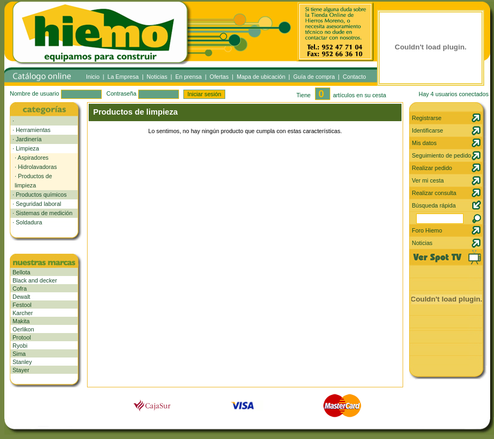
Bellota (21, 272)
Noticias (157, 76)
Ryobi (20, 345)
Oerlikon (23, 329)
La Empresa (123, 76)
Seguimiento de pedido (441, 155)
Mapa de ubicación (261, 76)
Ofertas (219, 76)
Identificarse (427, 130)
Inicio (93, 76)
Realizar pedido (432, 168)
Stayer (21, 370)
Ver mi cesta (428, 180)
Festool (22, 305)
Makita (21, 321)
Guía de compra (314, 76)
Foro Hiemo (427, 230)
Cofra (20, 288)
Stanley (22, 362)
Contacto (354, 76)
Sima (19, 353)
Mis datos (424, 143)
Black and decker (35, 280)
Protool (22, 337)
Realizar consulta (434, 193)
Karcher (23, 313)
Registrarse (426, 118)
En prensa (188, 76)
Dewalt (21, 296)
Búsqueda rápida (434, 205)
